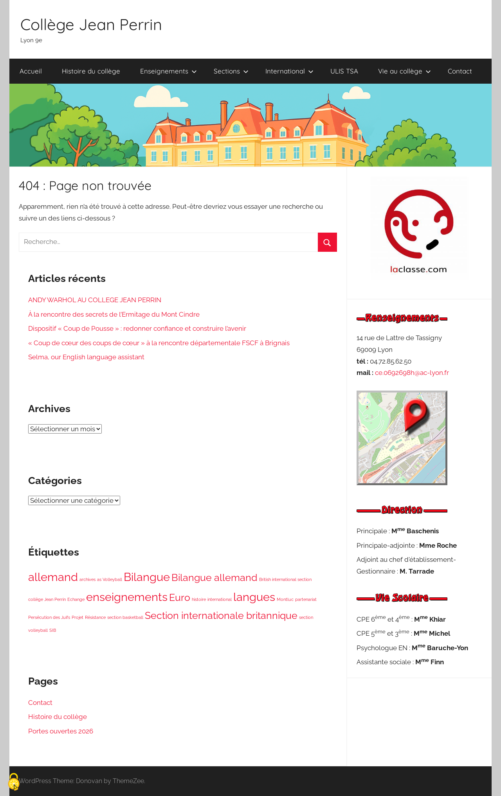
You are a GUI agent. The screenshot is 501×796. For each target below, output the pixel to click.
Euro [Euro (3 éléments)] (179, 597)
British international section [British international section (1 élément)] (285, 579)
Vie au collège (404, 71)
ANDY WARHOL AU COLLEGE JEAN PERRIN (94, 300)
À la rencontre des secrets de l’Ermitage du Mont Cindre (114, 314)
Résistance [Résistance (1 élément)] (95, 617)
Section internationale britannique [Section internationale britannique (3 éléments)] (221, 615)
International (289, 71)
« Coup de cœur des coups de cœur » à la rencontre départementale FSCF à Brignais (159, 343)
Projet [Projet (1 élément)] (77, 617)
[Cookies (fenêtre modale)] (13, 782)
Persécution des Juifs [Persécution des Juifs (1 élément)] (49, 617)
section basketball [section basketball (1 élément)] (125, 617)
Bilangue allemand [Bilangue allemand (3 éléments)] (214, 577)
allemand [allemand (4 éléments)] (53, 577)
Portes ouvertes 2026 (60, 731)
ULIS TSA (344, 71)
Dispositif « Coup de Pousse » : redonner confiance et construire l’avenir (137, 328)
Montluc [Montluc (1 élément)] (285, 599)
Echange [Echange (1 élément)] (76, 599)
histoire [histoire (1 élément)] (199, 599)
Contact (460, 71)
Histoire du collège (91, 71)
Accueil (31, 71)
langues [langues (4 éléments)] (254, 597)
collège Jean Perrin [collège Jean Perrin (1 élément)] (47, 599)
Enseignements (168, 71)
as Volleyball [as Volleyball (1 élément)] (109, 579)
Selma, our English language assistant (86, 357)
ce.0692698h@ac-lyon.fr (412, 372)
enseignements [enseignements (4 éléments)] (127, 597)
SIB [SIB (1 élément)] (52, 630)
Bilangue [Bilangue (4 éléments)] (147, 577)
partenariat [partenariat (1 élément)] (306, 599)
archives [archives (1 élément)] (87, 579)
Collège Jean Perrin (91, 24)
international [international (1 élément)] (219, 599)
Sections (231, 71)
